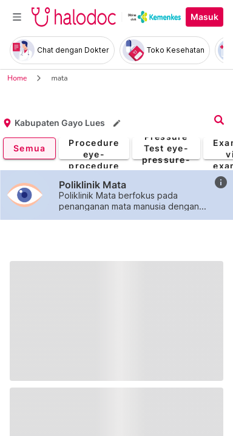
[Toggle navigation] (17, 17)
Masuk (204, 17)
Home (17, 78)
